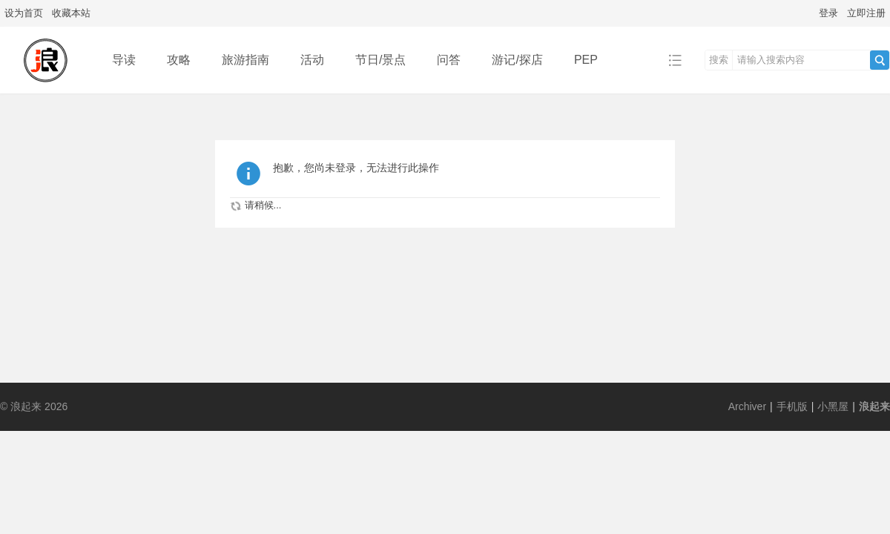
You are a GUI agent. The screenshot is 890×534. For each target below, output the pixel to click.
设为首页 (23, 13)
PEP (586, 59)
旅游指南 (245, 59)
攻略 (179, 59)
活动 (312, 59)
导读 (124, 59)
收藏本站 (71, 13)
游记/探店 (517, 59)
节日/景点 (380, 59)
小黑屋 (832, 406)
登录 (828, 13)
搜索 (718, 59)
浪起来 (874, 406)
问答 (449, 59)
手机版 (792, 406)
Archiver (747, 406)
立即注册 (866, 13)
